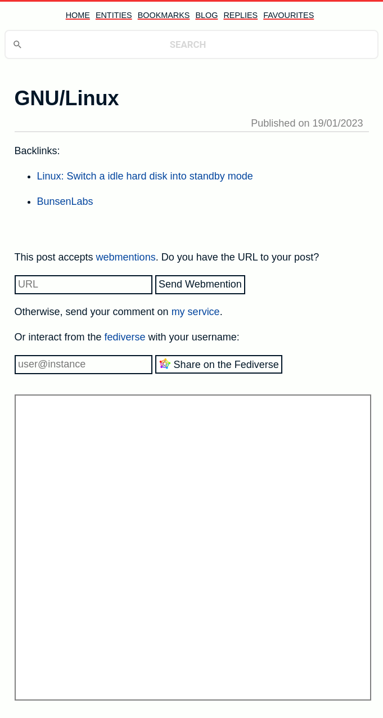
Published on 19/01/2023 (307, 123)
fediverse (125, 337)
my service (196, 311)
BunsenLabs (65, 201)
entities (114, 15)
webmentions (126, 257)
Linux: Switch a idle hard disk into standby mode (145, 176)
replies (240, 15)
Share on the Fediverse (219, 364)
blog (206, 15)
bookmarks (164, 15)
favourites (288, 15)
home (78, 15)
